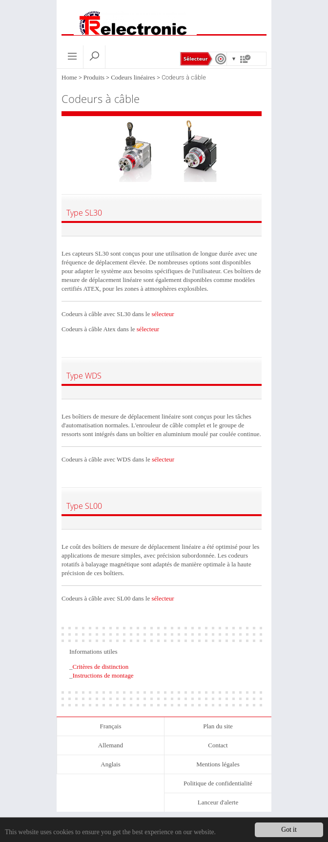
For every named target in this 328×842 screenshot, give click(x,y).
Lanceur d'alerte (218, 802)
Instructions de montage (103, 675)
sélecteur (162, 314)
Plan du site (218, 726)
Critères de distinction (101, 666)
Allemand (110, 745)
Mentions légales (217, 764)
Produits (93, 77)
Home (69, 77)
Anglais (110, 764)
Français (110, 726)
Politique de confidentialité (218, 783)
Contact (217, 745)
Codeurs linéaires (133, 77)
